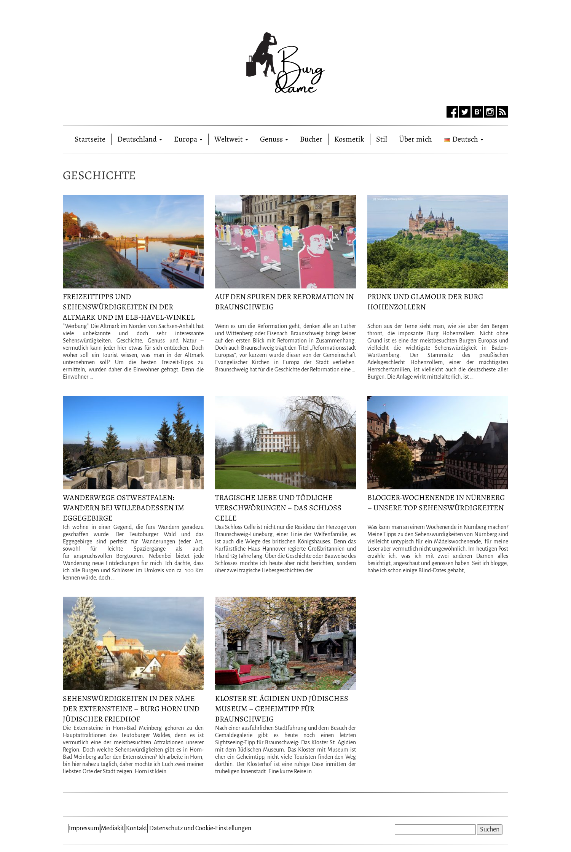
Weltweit (231, 139)
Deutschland (139, 139)
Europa (188, 139)
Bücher (311, 139)
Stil (381, 139)
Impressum (84, 828)
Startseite (90, 137)
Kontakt (136, 828)
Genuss (274, 139)
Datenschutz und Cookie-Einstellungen (200, 828)
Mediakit (112, 828)
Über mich (415, 139)
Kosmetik (349, 139)
